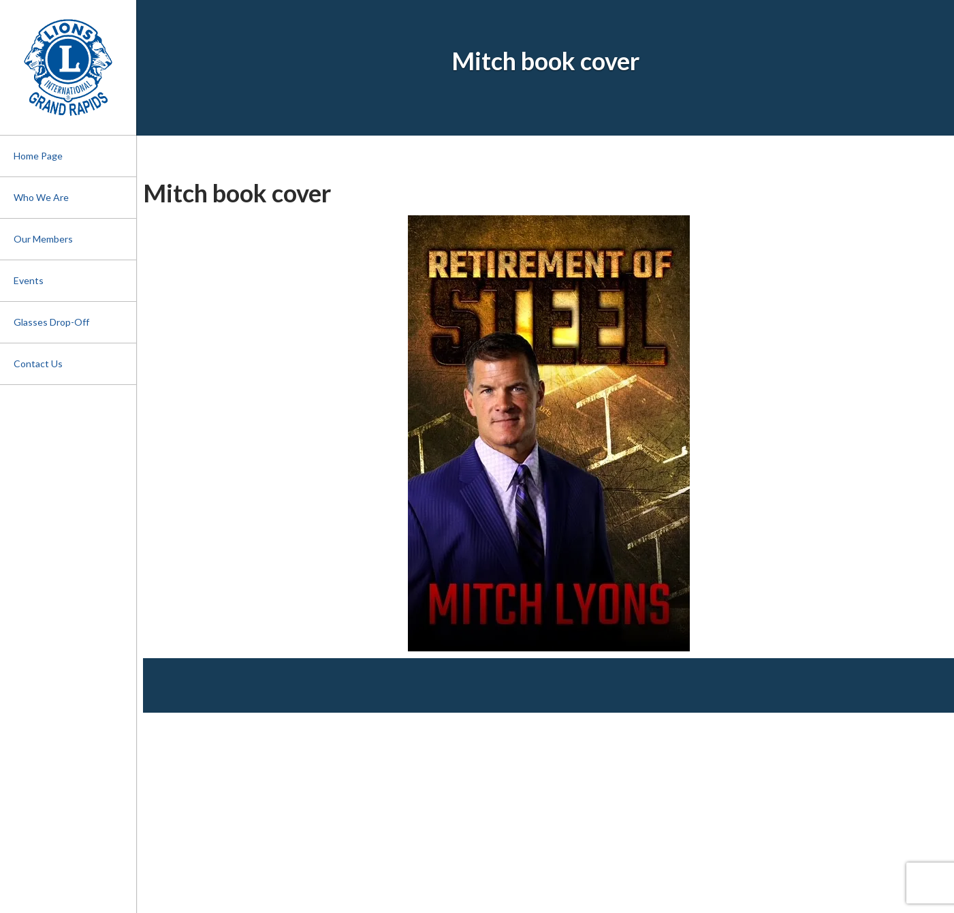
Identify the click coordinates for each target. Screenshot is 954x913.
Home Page (38, 155)
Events (29, 280)
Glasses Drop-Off (51, 322)
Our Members (43, 239)
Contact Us (38, 363)
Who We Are (41, 197)
